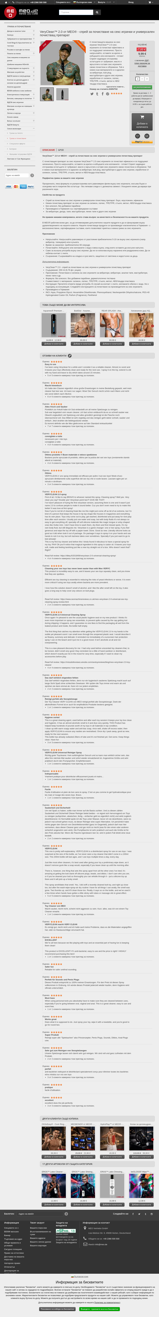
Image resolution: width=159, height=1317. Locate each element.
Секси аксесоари (14, 128)
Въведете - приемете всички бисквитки (99, 1309)
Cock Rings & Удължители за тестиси (19, 44)
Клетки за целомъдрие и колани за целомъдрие (18, 81)
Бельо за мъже (13, 121)
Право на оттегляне (14, 1254)
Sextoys (10, 35)
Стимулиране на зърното (18, 68)
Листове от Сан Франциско (18, 159)
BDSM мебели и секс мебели (19, 90)
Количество (142, 74)
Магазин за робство (15, 72)
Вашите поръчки (38, 1229)
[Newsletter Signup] (32, 175)
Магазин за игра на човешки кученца (19, 107)
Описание (48, 151)
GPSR (61, 151)
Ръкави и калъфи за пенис (18, 49)
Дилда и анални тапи (16, 31)
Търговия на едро (13, 1240)
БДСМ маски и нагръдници (18, 76)
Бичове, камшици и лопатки (19, 98)
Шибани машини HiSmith (18, 64)
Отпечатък (9, 1268)
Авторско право (12, 1264)
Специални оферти (17, 143)
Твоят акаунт (37, 1223)
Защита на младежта (66, 1243)
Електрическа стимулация (18, 94)
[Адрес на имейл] (17, 175)
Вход (131, 2)
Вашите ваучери (38, 1246)
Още (152, 326)
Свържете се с (63, 2)
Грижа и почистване (17, 138)
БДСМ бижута (13, 125)
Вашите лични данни (40, 1243)
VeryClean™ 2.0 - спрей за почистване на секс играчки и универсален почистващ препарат (88, 268)
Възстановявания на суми (40, 1234)
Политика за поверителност (107, 1302)
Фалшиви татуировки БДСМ (20, 154)
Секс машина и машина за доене (18, 59)
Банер (7, 1236)
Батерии (12, 149)
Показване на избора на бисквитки (57, 1309)
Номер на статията (99, 89)
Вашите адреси (37, 1239)
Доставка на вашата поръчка (14, 1259)
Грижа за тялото (16, 133)
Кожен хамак (12, 117)
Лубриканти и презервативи (19, 39)
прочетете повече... (115, 86)
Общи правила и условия (12, 1245)
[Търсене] (97, 12)
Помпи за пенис (14, 53)
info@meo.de (101, 1245)
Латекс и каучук (14, 113)
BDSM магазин (11, 1233)
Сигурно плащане (13, 1250)
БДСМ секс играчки (15, 102)
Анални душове (14, 87)
